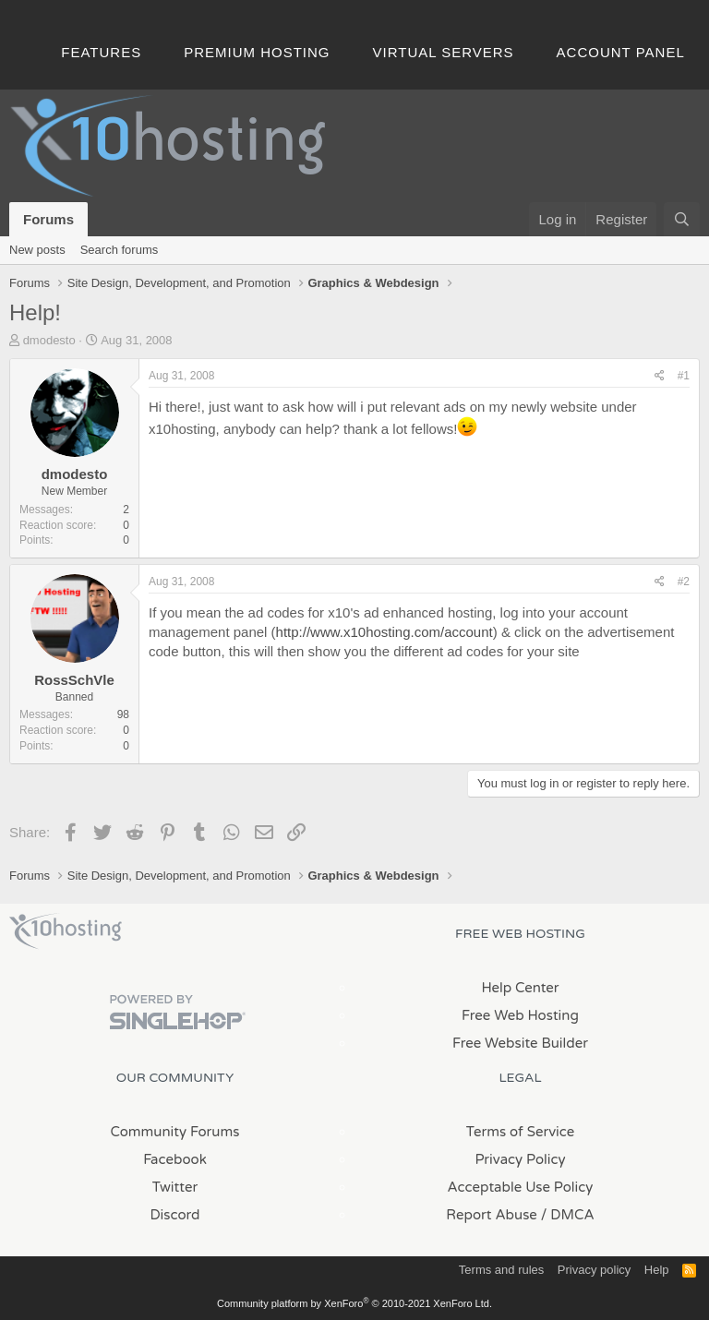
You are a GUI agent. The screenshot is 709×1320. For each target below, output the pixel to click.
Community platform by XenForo (354, 1303)
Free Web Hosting (520, 1015)
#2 (684, 581)
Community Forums (175, 1131)
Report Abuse (491, 1214)
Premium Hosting (257, 52)
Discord (174, 1214)
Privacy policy (594, 1270)
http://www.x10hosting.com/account (384, 632)
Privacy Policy (520, 1159)
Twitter (175, 1187)
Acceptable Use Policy (521, 1187)
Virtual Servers (443, 52)
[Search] (682, 219)
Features (101, 52)
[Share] (659, 376)
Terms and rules (501, 1270)
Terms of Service (520, 1131)
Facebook (175, 1159)
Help (656, 1270)
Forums (48, 219)
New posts (37, 250)
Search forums (119, 250)
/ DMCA (568, 1214)
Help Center (520, 987)
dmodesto (49, 340)
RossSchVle (74, 680)
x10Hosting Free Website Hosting (65, 931)
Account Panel (621, 52)
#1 (684, 375)
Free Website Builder (520, 1043)
